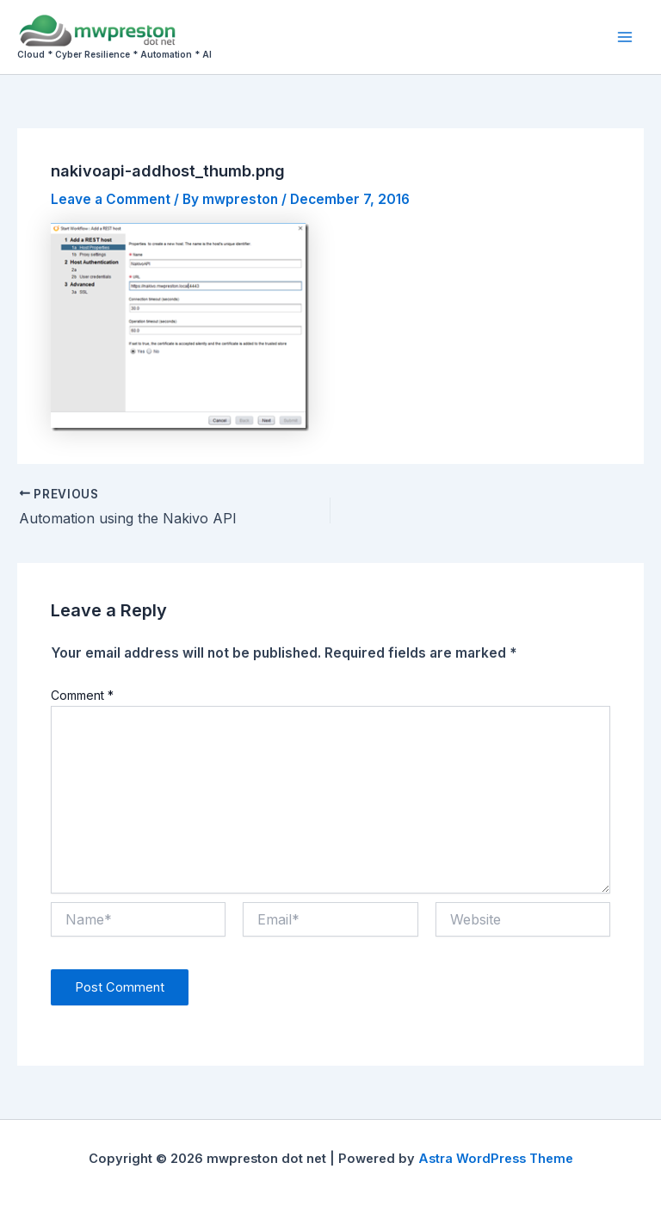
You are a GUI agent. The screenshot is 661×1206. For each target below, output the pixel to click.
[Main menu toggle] (625, 36)
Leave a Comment (110, 199)
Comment (82, 695)
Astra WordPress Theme (495, 1158)
